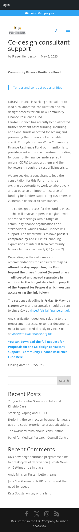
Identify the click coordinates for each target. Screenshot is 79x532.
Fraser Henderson (24, 56)
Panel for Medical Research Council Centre (38, 437)
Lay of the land (41, 493)
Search (64, 381)
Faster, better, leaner (43, 474)
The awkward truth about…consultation (36, 431)
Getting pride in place (27, 467)
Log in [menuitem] (6, 5)
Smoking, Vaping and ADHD (27, 413)
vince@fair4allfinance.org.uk (49, 310)
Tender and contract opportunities (37, 87)
